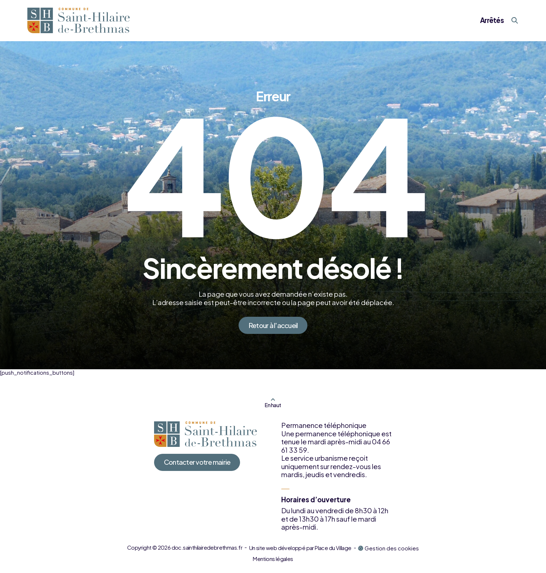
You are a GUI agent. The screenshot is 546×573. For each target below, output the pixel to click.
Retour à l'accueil (273, 325)
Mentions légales (273, 558)
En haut (273, 405)
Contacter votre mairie (197, 462)
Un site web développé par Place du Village (300, 547)
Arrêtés (492, 20)
